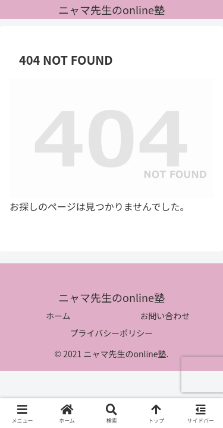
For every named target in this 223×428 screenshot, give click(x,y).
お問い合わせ (165, 316)
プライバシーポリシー (111, 333)
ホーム (58, 316)
